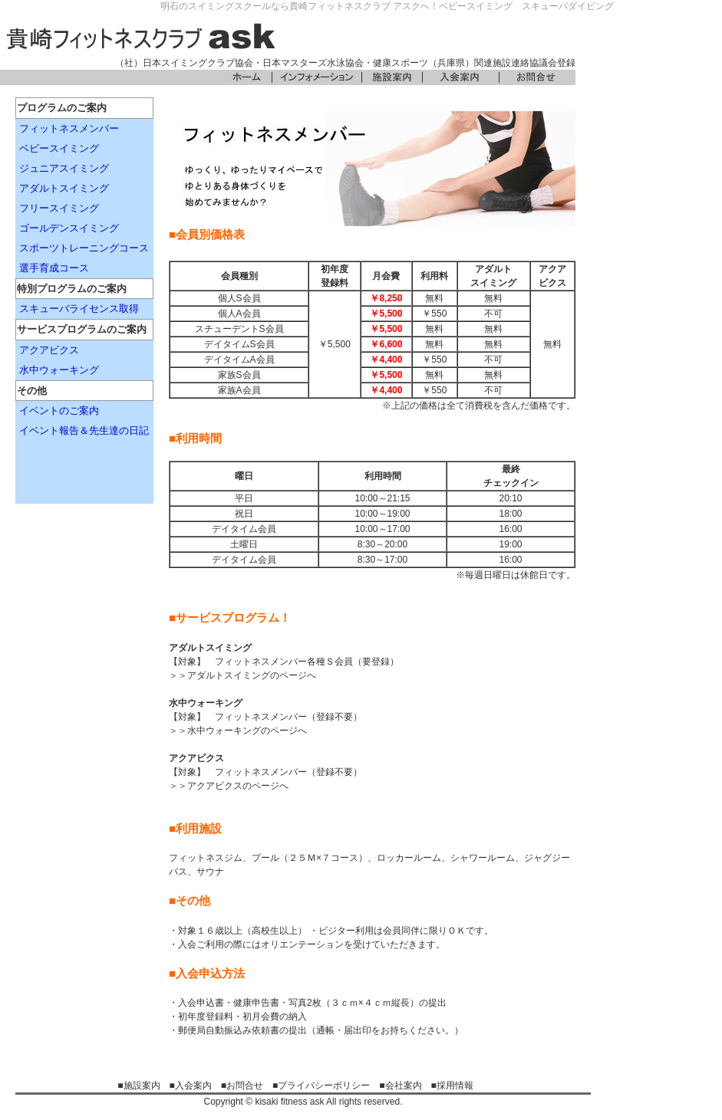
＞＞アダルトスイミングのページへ (242, 675)
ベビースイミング (59, 148)
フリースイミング (59, 208)
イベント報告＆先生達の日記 (84, 430)
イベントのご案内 (59, 410)
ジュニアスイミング (64, 168)
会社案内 (403, 1085)
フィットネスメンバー (69, 128)
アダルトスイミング (64, 188)
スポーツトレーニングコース (84, 248)
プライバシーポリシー (324, 1085)
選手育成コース (54, 268)
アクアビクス (49, 350)
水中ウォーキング (59, 370)
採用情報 (455, 1085)
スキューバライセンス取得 (79, 308)
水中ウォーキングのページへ (247, 730)
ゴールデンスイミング (69, 228)
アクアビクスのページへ (237, 785)
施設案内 (142, 1085)
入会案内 (193, 1085)
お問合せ (244, 1085)
